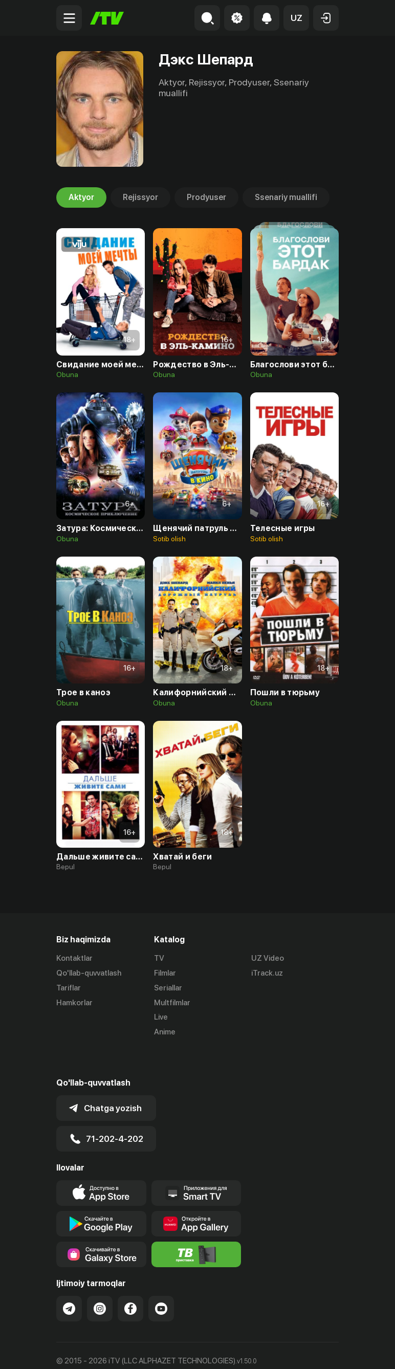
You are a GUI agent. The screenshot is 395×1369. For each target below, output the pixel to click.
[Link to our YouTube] (161, 1280)
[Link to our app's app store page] (101, 1165)
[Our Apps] (196, 1165)
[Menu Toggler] (69, 18)
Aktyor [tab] (81, 197)
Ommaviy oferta (84, 1350)
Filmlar (165, 973)
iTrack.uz (267, 973)
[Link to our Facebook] (130, 1280)
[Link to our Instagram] (100, 1280)
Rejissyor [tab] (140, 197)
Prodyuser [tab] (206, 197)
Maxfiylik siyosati (153, 1350)
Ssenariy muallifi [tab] (286, 197)
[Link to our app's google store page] (101, 1195)
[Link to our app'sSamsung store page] (101, 1226)
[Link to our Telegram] (69, 1280)
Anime (164, 1031)
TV (159, 958)
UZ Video (267, 958)
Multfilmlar (172, 1002)
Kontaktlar (74, 958)
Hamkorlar (74, 1002)
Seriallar (168, 987)
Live (161, 1017)
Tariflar (68, 987)
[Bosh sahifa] (107, 18)
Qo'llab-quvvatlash (88, 973)
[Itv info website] (196, 1226)
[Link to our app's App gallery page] (196, 1195)
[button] (296, 18)
